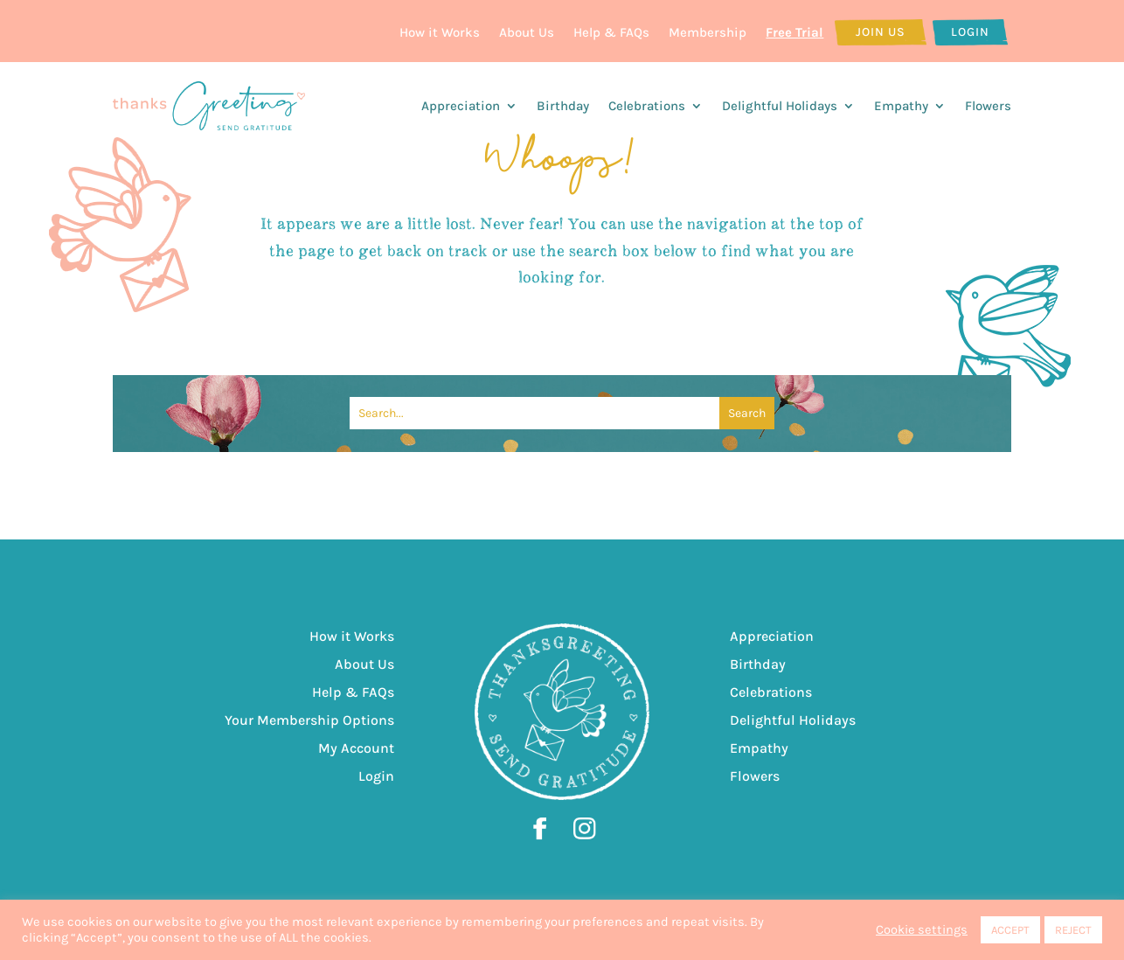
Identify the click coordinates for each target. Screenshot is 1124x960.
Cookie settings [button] (922, 929)
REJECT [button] (1073, 929)
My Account (356, 748)
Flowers (988, 106)
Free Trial (794, 32)
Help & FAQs (611, 32)
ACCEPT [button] (1010, 929)
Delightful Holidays (779, 106)
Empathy (901, 106)
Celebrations (646, 106)
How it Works (439, 32)
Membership (707, 32)
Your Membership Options (309, 720)
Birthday (563, 106)
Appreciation (460, 106)
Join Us (880, 31)
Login (970, 31)
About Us (526, 32)
